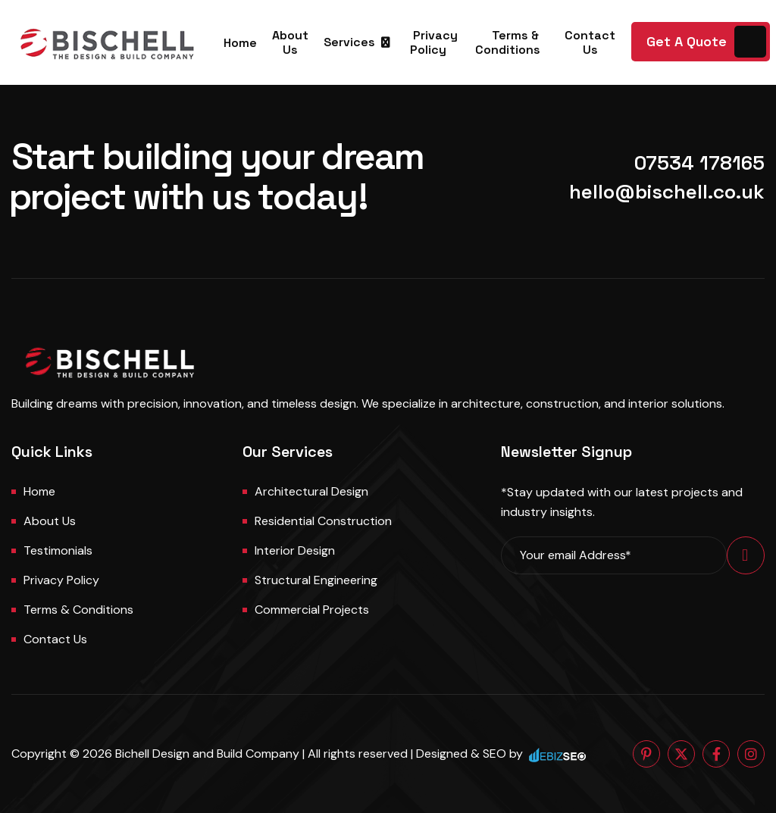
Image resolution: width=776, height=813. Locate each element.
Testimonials (57, 550)
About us (49, 521)
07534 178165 (699, 163)
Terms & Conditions (507, 42)
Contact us (55, 639)
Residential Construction (323, 521)
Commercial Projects (312, 610)
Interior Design (295, 550)
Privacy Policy (434, 42)
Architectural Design (311, 491)
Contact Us (590, 42)
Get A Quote (686, 41)
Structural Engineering (316, 580)
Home (240, 43)
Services (349, 42)
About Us (290, 42)
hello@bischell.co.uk (667, 192)
